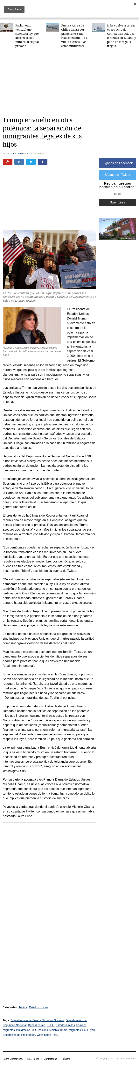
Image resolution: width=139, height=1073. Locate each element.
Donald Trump (36, 1025)
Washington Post (47, 1034)
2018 (29, 153)
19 (12, 153)
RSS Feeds (33, 1059)
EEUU (50, 1025)
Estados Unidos (38, 1007)
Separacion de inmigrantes (19, 1034)
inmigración (23, 1030)
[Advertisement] (71, 83)
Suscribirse (117, 202)
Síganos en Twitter (117, 174)
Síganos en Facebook (117, 163)
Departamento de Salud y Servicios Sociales (37, 1020)
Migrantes (75, 1030)
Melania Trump (58, 1030)
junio (20, 153)
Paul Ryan (88, 1030)
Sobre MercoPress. (13, 1059)
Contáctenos (50, 1059)
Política (22, 1007)
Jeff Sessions (40, 1030)
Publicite (66, 1059)
